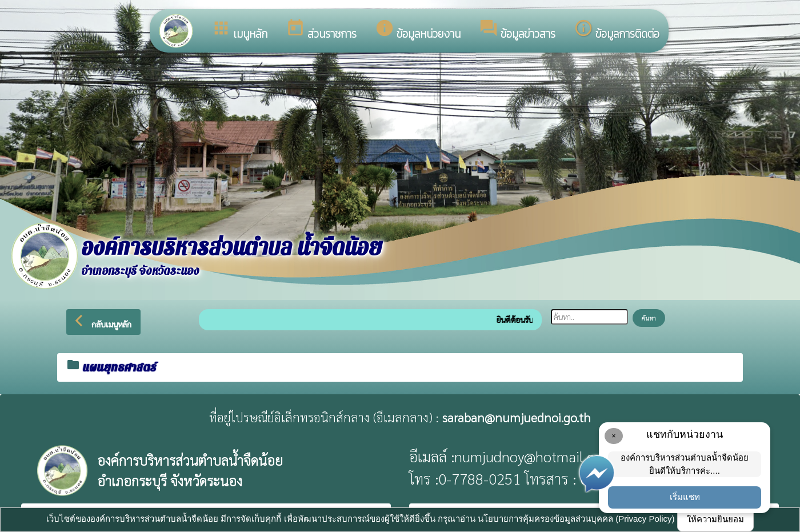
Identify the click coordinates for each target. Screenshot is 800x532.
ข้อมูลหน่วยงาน (418, 30)
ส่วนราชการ (321, 30)
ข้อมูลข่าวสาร (517, 30)
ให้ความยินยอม (715, 519)
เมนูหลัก (239, 30)
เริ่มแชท (685, 497)
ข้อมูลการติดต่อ (616, 30)
